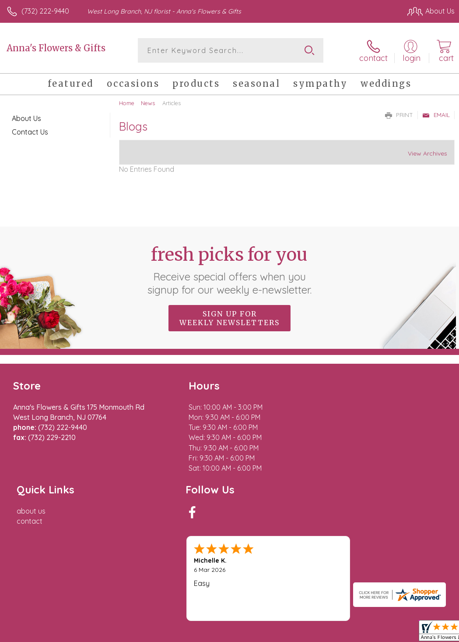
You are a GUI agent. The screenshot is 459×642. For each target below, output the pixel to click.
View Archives (427, 153)
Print (399, 115)
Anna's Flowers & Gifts (56, 48)
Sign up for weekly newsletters (229, 317)
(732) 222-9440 (45, 11)
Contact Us (30, 132)
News (148, 102)
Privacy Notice (306, 575)
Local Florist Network (368, 575)
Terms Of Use (254, 575)
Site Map (422, 575)
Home (126, 102)
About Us (26, 118)
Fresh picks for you (229, 269)
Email (436, 115)
